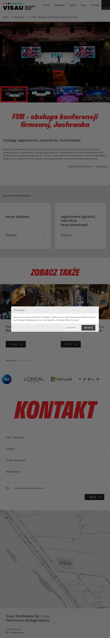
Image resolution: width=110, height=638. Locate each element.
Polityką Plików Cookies (67, 320)
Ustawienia (70, 327)
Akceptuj (88, 327)
